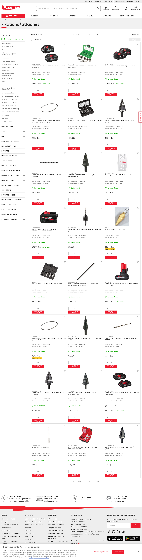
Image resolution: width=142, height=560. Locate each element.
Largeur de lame (8, 180)
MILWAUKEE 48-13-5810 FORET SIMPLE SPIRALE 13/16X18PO (46, 175)
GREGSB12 (71, 391)
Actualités (107, 16)
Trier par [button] (135, 35)
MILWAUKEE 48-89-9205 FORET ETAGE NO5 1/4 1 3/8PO (120, 121)
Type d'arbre (6, 161)
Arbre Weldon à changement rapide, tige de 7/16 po (84, 230)
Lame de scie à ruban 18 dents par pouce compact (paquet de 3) (49, 339)
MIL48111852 (109, 64)
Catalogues (109, 1)
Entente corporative (55, 533)
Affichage (5, 36)
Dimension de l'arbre (10, 141)
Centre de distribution (9, 525)
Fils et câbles (29, 533)
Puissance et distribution (34, 525)
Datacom (28, 528)
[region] (71, 552)
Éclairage (28, 530)
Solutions (53, 515)
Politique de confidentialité (11, 533)
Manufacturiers (8, 126)
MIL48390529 (36, 336)
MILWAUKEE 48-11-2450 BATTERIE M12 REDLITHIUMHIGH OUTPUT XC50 (122, 284)
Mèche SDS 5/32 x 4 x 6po (40, 447)
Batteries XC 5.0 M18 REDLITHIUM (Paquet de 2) (120, 66)
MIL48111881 (36, 228)
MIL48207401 (36, 445)
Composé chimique (9, 219)
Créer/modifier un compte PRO (124, 1)
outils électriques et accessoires (26, 20)
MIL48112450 (109, 282)
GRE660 (71, 64)
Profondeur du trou (10, 170)
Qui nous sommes (8, 519)
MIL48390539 (36, 119)
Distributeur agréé (51, 496)
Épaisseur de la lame (10, 175)
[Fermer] (139, 551)
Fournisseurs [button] (34, 16)
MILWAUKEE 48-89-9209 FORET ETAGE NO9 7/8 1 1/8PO (120, 448)
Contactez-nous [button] (127, 16)
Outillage (28, 539)
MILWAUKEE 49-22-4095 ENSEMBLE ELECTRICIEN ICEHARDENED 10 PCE (83, 448)
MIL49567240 (72, 228)
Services (29, 515)
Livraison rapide (85, 497)
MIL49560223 (109, 173)
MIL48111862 (36, 64)
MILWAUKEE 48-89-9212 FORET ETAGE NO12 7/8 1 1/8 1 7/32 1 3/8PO (48, 393)
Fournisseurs (99, 1)
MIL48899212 (36, 391)
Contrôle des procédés (33, 522)
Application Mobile (55, 522)
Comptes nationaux (55, 528)
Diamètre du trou (9, 214)
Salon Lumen (89, 1)
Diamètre (5, 151)
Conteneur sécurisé (55, 530)
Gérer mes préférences (101, 552)
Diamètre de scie (8, 195)
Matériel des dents (9, 166)
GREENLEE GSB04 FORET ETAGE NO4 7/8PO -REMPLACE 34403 (85, 339)
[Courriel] (119, 525)
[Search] (68, 8)
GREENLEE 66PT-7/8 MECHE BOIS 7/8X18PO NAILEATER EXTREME (122, 339)
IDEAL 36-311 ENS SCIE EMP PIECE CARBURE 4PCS (47, 284)
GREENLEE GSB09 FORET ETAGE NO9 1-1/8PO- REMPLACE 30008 (82, 175)
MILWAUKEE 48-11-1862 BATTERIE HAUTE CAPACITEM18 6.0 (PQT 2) (49, 66)
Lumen (4, 515)
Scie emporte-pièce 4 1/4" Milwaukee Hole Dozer (121, 175)
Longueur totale (8, 146)
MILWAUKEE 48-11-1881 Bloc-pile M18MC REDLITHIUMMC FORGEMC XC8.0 (44, 230)
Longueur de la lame (10, 185)
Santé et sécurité (31, 542)
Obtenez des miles (120, 496)
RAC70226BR (72, 282)
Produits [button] (13, 16)
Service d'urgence (15, 496)
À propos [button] (72, 16)
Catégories (6, 44)
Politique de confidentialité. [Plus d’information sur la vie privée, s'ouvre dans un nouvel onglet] (39, 558)
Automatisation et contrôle (35, 519)
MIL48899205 (109, 119)
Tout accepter (118, 552)
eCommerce (52, 519)
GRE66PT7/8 (109, 336)
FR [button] (137, 1)
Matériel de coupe (9, 156)
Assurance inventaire (56, 525)
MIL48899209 (109, 445)
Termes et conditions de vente (10, 537)
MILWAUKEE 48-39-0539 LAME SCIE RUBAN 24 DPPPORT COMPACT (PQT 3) (46, 121)
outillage (11, 20)
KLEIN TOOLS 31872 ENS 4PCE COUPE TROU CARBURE (85, 120)
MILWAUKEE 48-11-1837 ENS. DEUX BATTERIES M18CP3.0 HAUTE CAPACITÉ (122, 393)
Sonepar (4, 522)
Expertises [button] (54, 16)
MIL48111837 (109, 391)
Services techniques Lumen (58, 541)
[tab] (13, 35)
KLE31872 (71, 119)
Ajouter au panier (38, 94)
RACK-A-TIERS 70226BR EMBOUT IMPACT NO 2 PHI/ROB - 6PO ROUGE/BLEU (83, 284)
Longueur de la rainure (11, 200)
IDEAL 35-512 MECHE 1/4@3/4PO (115, 229)
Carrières (90, 16)
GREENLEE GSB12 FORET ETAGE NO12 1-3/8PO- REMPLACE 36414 (82, 393)
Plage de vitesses (8, 205)
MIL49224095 (72, 445)
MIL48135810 (36, 173)
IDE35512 (108, 228)
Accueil (3, 20)
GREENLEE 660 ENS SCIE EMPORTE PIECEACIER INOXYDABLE (82, 66)
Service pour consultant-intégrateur (57, 537)
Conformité (5, 530)
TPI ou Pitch (6, 190)
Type (3, 131)
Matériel (5, 136)
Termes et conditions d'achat (9, 542)
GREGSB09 (72, 173)
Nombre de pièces (8, 210)
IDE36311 (34, 282)
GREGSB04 (72, 336)
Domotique (29, 536)
